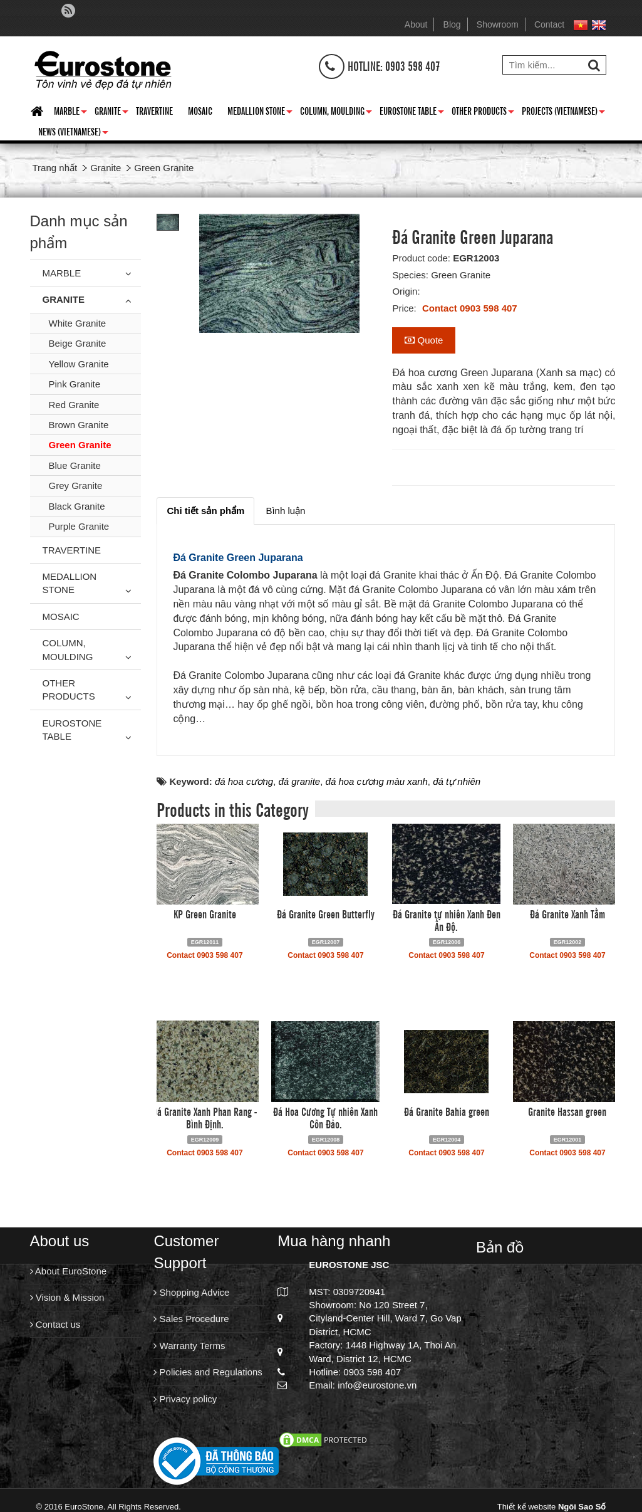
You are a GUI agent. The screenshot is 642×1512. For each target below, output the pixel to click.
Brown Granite (79, 424)
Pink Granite (75, 384)
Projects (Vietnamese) (563, 112)
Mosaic (200, 110)
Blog (452, 24)
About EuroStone (68, 1271)
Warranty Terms (189, 1345)
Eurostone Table (412, 112)
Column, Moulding (336, 112)
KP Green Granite (204, 913)
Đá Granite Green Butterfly (326, 913)
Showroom (498, 24)
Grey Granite (76, 485)
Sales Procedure (191, 1318)
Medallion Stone (260, 112)
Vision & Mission (67, 1297)
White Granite (77, 323)
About (416, 24)
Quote (424, 340)
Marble (70, 112)
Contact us (55, 1324)
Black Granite (77, 506)
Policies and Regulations (207, 1372)
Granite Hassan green (567, 1110)
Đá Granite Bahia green (446, 1110)
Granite (111, 112)
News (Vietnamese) (73, 133)
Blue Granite (75, 465)
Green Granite (80, 444)
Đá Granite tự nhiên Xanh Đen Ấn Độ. (446, 919)
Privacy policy (185, 1399)
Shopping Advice (191, 1292)
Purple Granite (79, 526)
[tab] (205, 510)
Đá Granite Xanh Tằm (567, 913)
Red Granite (74, 404)
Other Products (483, 112)
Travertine (154, 110)
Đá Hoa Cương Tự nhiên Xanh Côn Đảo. (325, 1117)
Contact (549, 24)
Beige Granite (77, 343)
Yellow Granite (79, 364)
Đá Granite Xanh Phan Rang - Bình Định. (204, 1117)
